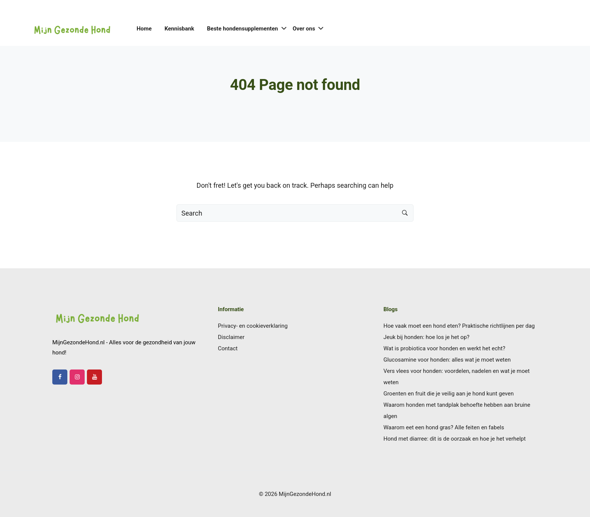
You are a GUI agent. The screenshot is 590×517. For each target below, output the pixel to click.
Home (144, 28)
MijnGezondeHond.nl (305, 494)
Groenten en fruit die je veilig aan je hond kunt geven (448, 393)
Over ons (304, 28)
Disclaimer (231, 337)
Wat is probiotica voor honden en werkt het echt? (444, 348)
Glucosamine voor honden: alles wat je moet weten (447, 359)
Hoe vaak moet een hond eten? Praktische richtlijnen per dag (459, 325)
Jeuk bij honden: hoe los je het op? (426, 337)
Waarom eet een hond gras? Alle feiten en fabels (443, 427)
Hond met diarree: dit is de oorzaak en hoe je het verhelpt (454, 438)
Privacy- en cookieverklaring (252, 325)
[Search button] (405, 213)
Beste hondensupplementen (242, 28)
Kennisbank (179, 28)
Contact (227, 348)
